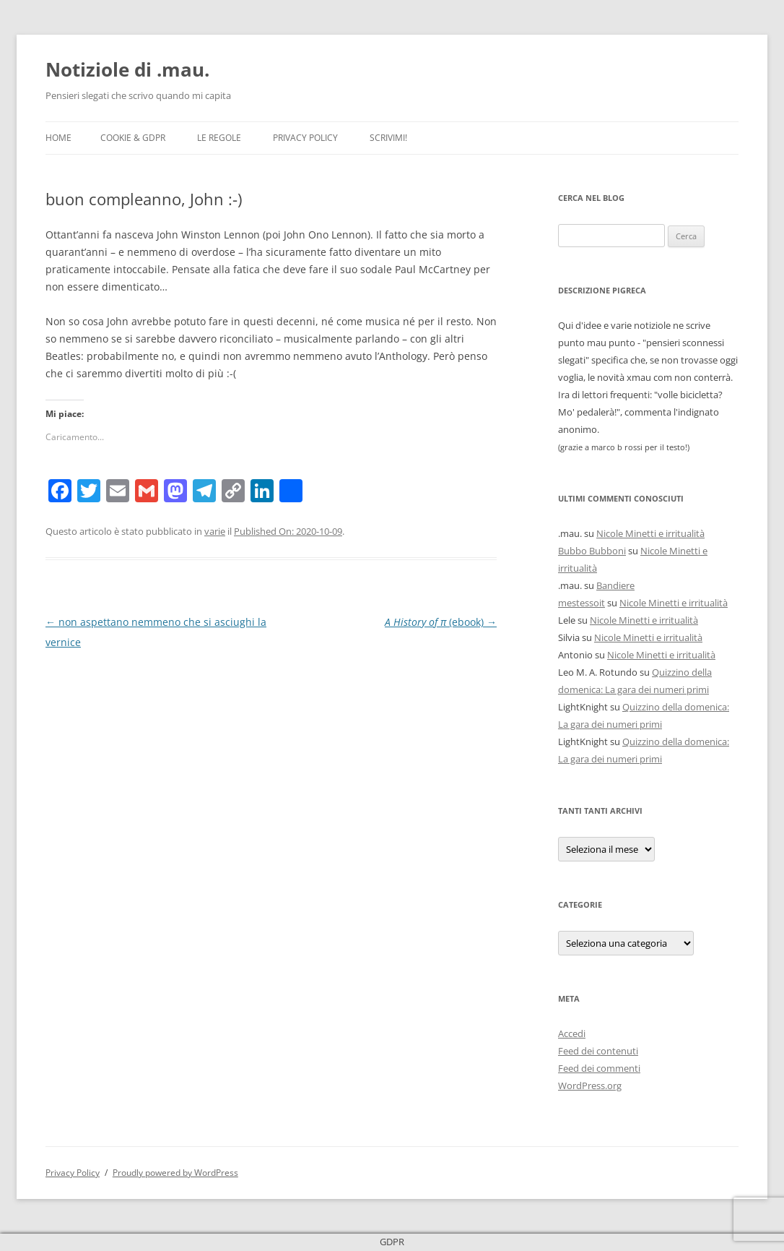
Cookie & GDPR (132, 138)
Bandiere (615, 585)
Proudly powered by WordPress (175, 1172)
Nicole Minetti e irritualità (650, 533)
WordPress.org (590, 1085)
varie (214, 531)
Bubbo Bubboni (592, 550)
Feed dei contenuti (598, 1050)
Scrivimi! (388, 138)
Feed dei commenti (599, 1068)
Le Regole (219, 138)
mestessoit (581, 602)
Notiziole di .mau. (127, 69)
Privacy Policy (305, 138)
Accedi (571, 1033)
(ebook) (441, 622)
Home (58, 138)
